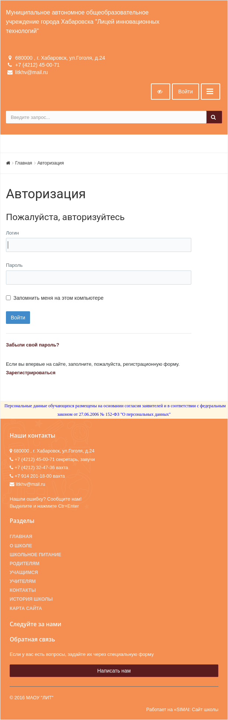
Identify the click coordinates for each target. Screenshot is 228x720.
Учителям (23, 581)
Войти (185, 91)
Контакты (23, 590)
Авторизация (50, 163)
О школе (21, 545)
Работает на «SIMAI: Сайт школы (182, 709)
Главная (23, 163)
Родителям (24, 563)
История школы (31, 599)
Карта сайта (26, 608)
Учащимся (24, 572)
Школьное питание (35, 554)
